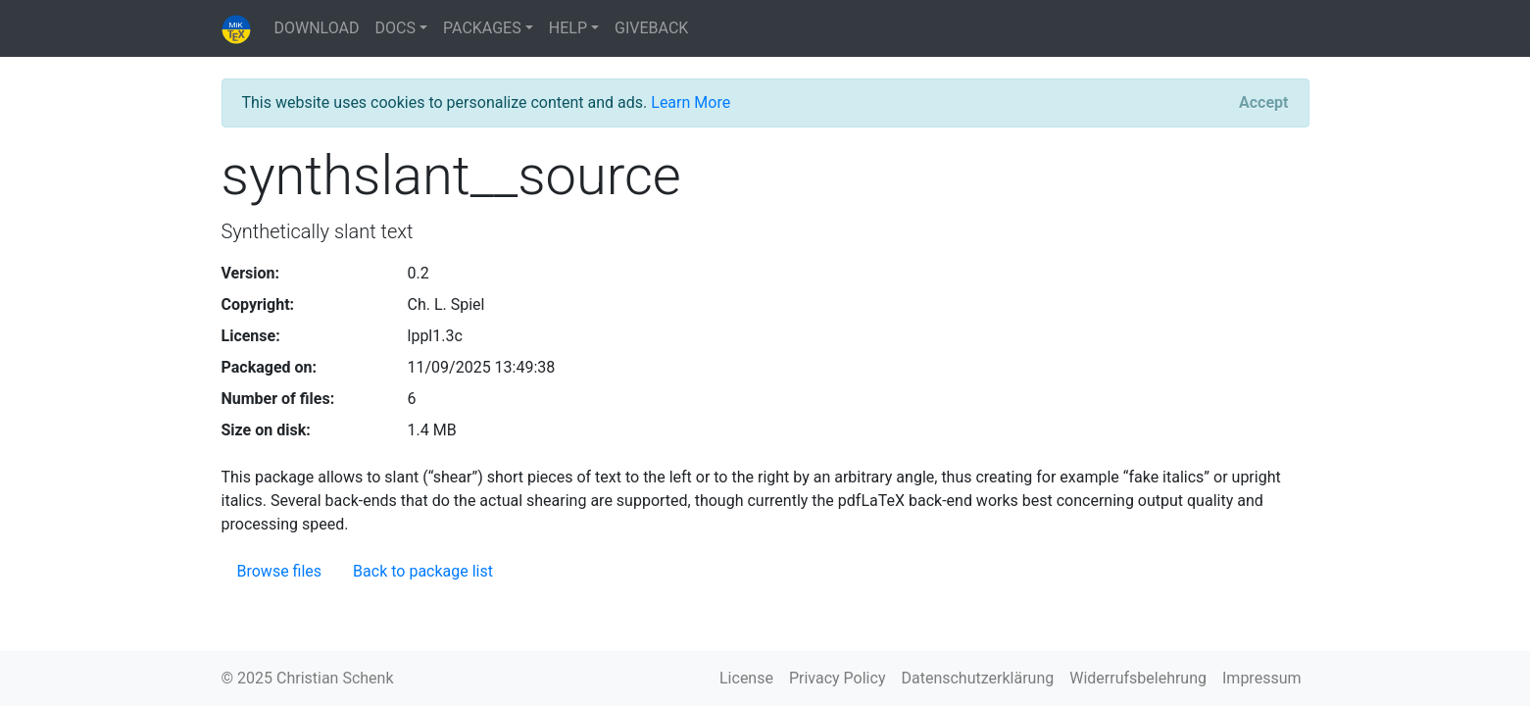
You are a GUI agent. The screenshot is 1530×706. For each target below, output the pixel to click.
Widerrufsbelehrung (1138, 678)
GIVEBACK (651, 28)
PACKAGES (482, 28)
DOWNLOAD (317, 28)
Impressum (1262, 678)
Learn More (690, 102)
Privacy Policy (837, 678)
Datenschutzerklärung (977, 678)
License (746, 678)
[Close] (1263, 102)
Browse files (279, 571)
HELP (568, 28)
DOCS (395, 28)
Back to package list (423, 571)
